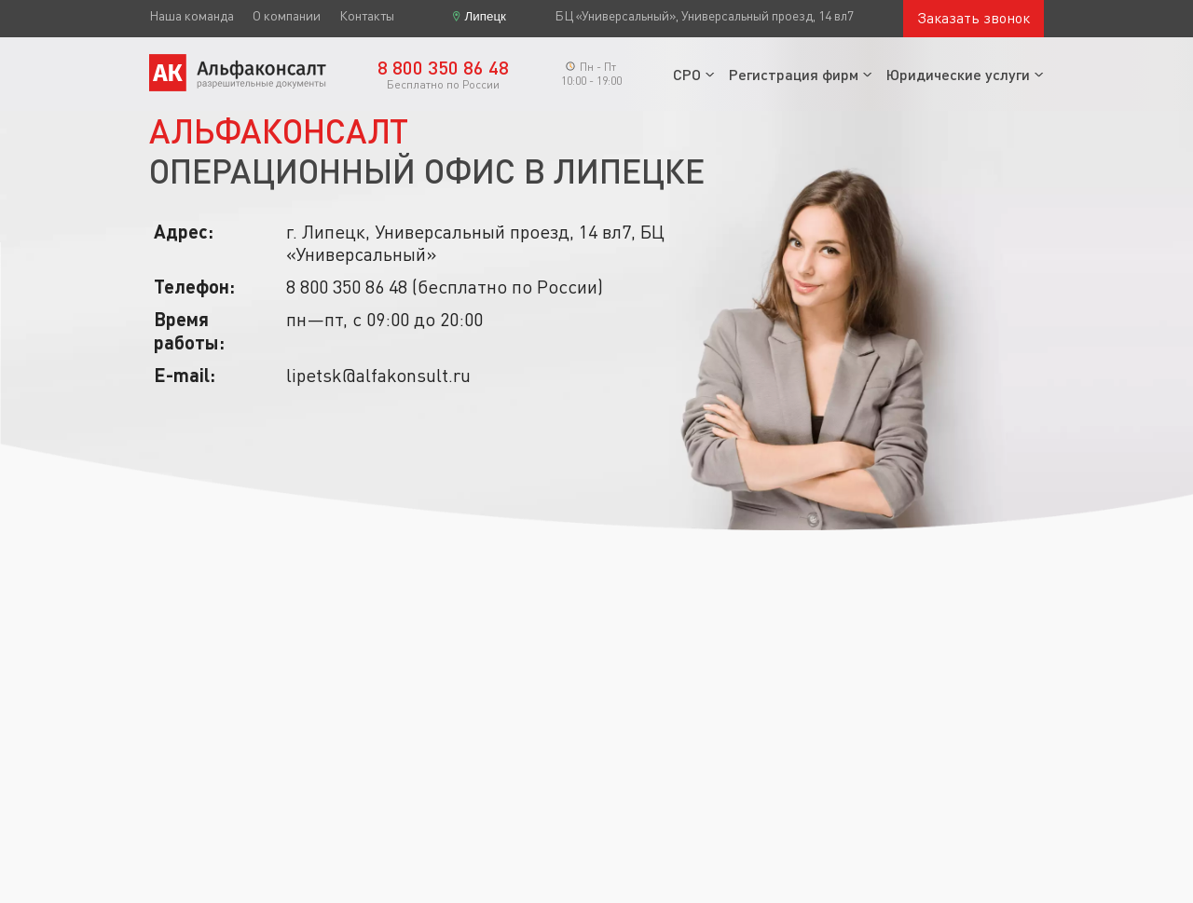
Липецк (485, 16)
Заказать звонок (973, 17)
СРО (687, 74)
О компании (287, 15)
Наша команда (191, 15)
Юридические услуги (958, 74)
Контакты (366, 15)
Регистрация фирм (793, 74)
